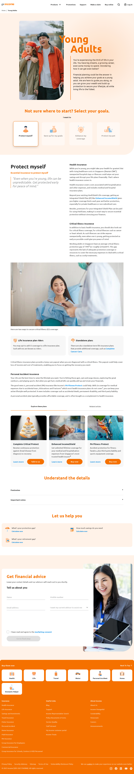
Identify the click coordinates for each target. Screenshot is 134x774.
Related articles (95, 406)
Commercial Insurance (10, 747)
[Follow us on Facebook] (116, 768)
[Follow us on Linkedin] (121, 768)
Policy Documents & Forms (56, 718)
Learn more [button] (18, 462)
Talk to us (35, 461)
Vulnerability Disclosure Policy (62, 764)
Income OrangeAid (97, 709)
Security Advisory (20, 764)
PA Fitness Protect (73, 385)
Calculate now (17, 531)
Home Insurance (8, 730)
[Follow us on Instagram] (111, 768)
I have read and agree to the (31, 632)
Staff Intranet (51, 726)
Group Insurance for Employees (13, 743)
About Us (93, 705)
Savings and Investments (11, 713)
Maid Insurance (7, 734)
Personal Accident (8, 726)
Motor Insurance (8, 722)
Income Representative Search (57, 713)
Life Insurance (7, 709)
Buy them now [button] (8, 665)
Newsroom (94, 718)
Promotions (71, 4)
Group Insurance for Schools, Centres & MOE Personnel (22, 751)
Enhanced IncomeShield (106, 198)
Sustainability (95, 713)
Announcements (96, 726)
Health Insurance (8, 705)
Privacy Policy (7, 764)
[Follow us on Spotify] (131, 768)
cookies (89, 764)
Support (83, 4)
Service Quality (51, 722)
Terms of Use (43, 764)
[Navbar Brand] (8, 5)
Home (4, 10)
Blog (47, 705)
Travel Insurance (8, 718)
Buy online (109, 4)
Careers (93, 722)
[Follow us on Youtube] (126, 768)
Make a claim (95, 4)
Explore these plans (39, 406)
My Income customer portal (56, 730)
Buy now (74, 461)
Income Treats (51, 734)
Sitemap (33, 764)
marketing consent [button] (43, 632)
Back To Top (126, 665)
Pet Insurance (7, 739)
